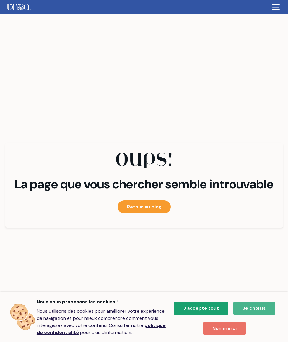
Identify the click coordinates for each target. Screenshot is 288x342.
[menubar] (144, 7)
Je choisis (254, 308)
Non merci (224, 328)
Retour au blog (144, 207)
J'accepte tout (201, 308)
